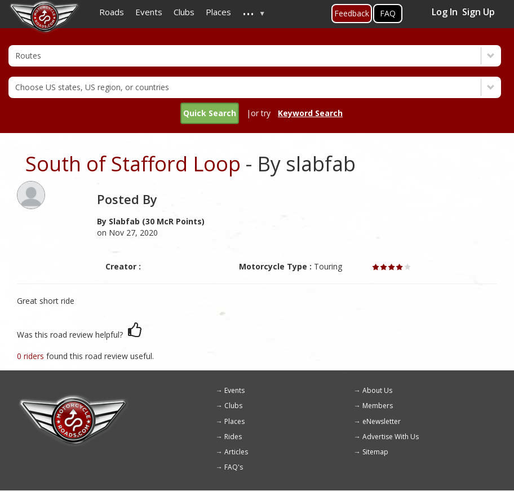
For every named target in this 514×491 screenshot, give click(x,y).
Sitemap (375, 452)
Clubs (233, 405)
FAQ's (233, 467)
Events (234, 390)
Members (377, 405)
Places (234, 421)
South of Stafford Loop (133, 164)
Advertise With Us (390, 436)
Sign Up (478, 12)
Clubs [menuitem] (184, 11)
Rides (233, 436)
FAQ (388, 13)
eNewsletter (381, 421)
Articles (236, 452)
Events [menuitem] (148, 11)
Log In (445, 12)
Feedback (351, 13)
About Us (377, 390)
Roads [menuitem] (111, 11)
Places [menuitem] (218, 11)
